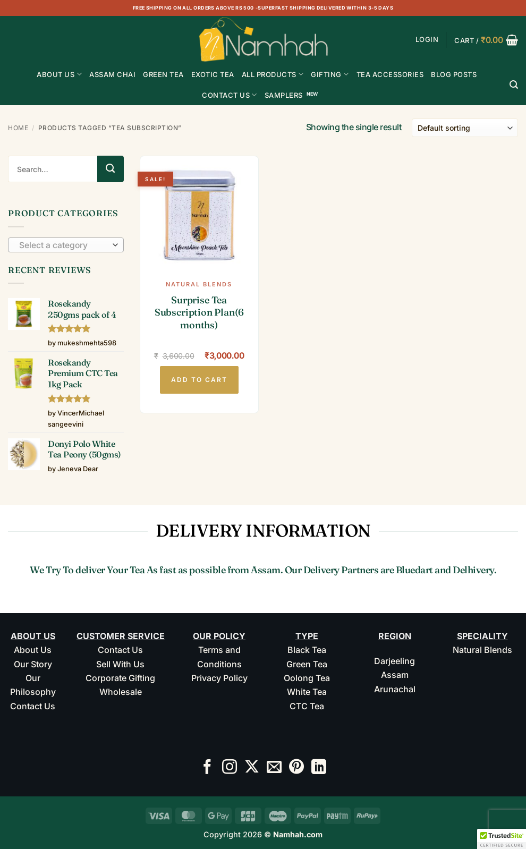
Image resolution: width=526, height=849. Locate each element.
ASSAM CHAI (112, 74)
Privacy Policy (219, 678)
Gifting (330, 74)
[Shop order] (465, 127)
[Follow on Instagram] (229, 768)
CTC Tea (307, 706)
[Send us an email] (274, 768)
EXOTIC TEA (212, 74)
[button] (427, 39)
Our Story (33, 664)
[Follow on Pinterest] (296, 768)
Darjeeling (394, 661)
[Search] (514, 84)
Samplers (284, 95)
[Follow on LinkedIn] (318, 768)
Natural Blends (482, 649)
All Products (273, 74)
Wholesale (120, 691)
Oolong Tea (307, 678)
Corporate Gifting (120, 678)
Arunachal (394, 689)
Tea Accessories (390, 74)
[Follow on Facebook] (207, 768)
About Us (59, 74)
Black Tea (306, 649)
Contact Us (229, 95)
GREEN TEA (163, 74)
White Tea (307, 691)
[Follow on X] (251, 768)
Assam (395, 674)
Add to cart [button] (199, 380)
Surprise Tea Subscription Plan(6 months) (199, 312)
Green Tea (306, 664)
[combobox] (66, 244)
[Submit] (110, 169)
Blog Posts (454, 74)
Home (18, 128)
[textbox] (63, 245)
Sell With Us (120, 664)
